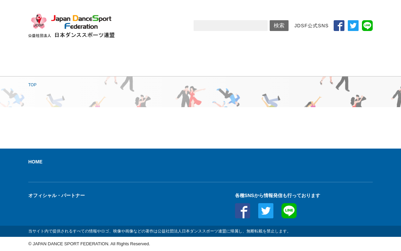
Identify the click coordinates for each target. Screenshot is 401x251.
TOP (32, 85)
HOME (35, 161)
